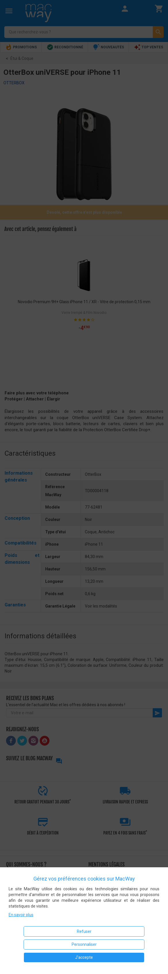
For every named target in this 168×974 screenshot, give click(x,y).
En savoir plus (21, 914)
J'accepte (84, 957)
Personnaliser (84, 944)
